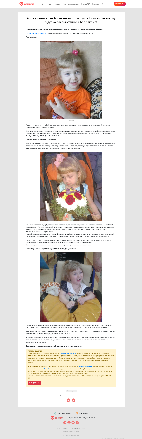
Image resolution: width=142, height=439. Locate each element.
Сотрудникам (62, 428)
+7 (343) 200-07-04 (89, 418)
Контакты (95, 4)
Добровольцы (54, 4)
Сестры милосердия (71, 4)
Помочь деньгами (85, 367)
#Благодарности (71, 391)
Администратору (78, 428)
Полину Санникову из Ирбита (36, 33)
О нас (44, 4)
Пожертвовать (34, 383)
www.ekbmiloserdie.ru (68, 353)
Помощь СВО (85, 4)
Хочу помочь (120, 4)
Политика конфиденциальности (71, 431)
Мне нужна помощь (62, 413)
